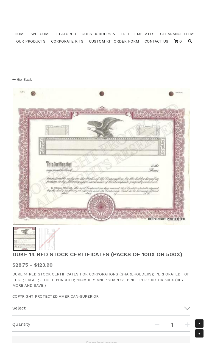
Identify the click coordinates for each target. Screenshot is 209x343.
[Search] (190, 41)
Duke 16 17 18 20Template (36, 256)
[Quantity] (155, 195)
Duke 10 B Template (31, 273)
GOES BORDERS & (98, 34)
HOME (20, 34)
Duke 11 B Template (30, 279)
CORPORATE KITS (67, 41)
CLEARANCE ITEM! (177, 34)
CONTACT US (156, 41)
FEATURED (66, 34)
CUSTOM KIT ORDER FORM (114, 41)
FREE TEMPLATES (138, 34)
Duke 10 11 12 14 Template (36, 262)
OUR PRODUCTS (31, 41)
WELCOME (41, 34)
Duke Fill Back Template (35, 284)
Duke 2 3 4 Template (31, 268)
